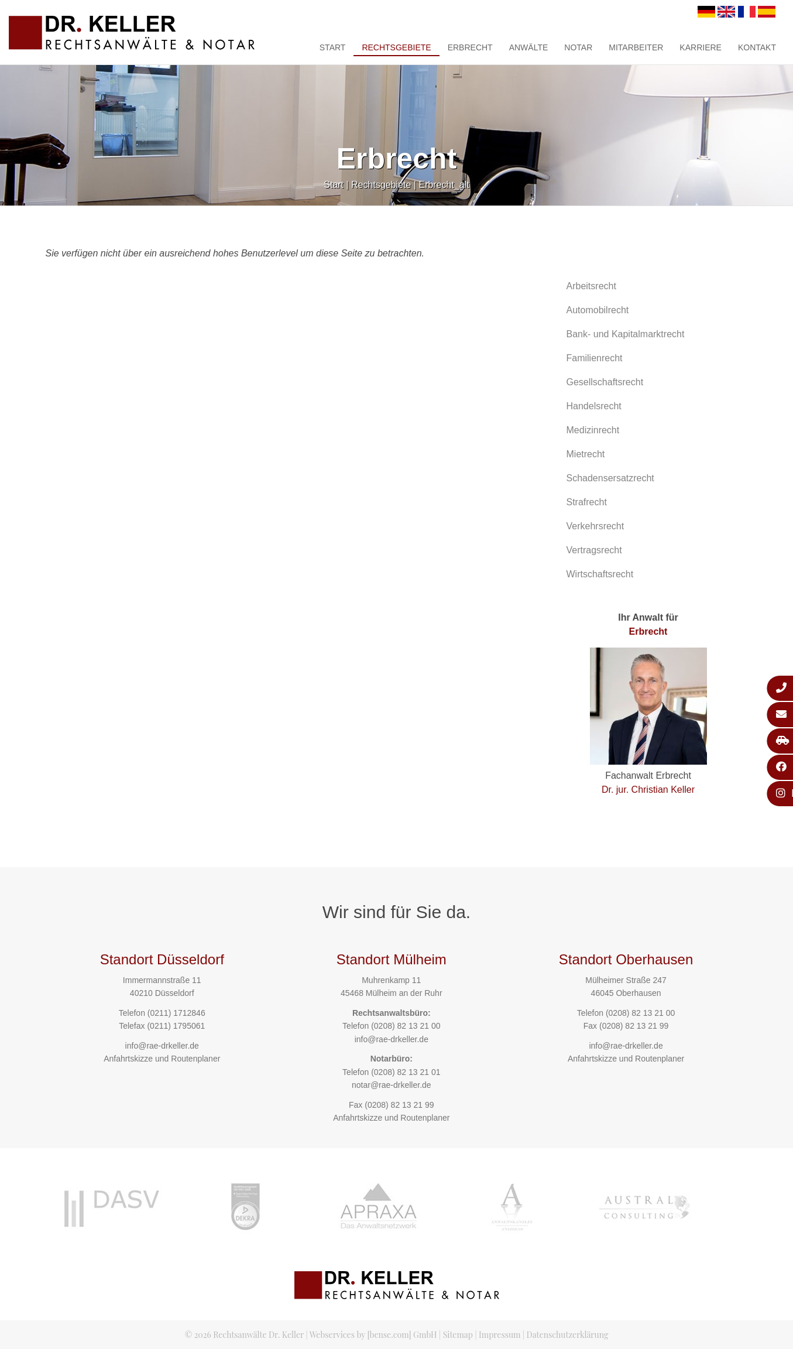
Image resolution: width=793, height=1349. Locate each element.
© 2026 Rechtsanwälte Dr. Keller (244, 1334)
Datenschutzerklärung (568, 1334)
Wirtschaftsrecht (600, 574)
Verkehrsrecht (595, 526)
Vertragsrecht (594, 550)
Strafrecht (587, 502)
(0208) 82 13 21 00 (405, 1025)
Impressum (499, 1334)
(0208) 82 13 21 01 (405, 1072)
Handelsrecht (594, 406)
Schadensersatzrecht (610, 478)
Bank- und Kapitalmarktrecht (626, 334)
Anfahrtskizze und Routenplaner (162, 1058)
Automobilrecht (598, 310)
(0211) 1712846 (176, 1013)
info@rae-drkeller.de (162, 1045)
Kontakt (757, 47)
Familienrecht (595, 358)
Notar (578, 47)
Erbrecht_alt (443, 185)
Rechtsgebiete (396, 47)
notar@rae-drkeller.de (391, 1085)
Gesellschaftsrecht (605, 382)
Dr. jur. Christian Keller (648, 790)
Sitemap (458, 1334)
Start (333, 47)
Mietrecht (586, 454)
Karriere (700, 47)
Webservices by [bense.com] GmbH (373, 1334)
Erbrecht (470, 47)
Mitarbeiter (636, 47)
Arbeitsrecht (591, 286)
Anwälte (528, 47)
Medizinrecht (593, 430)
